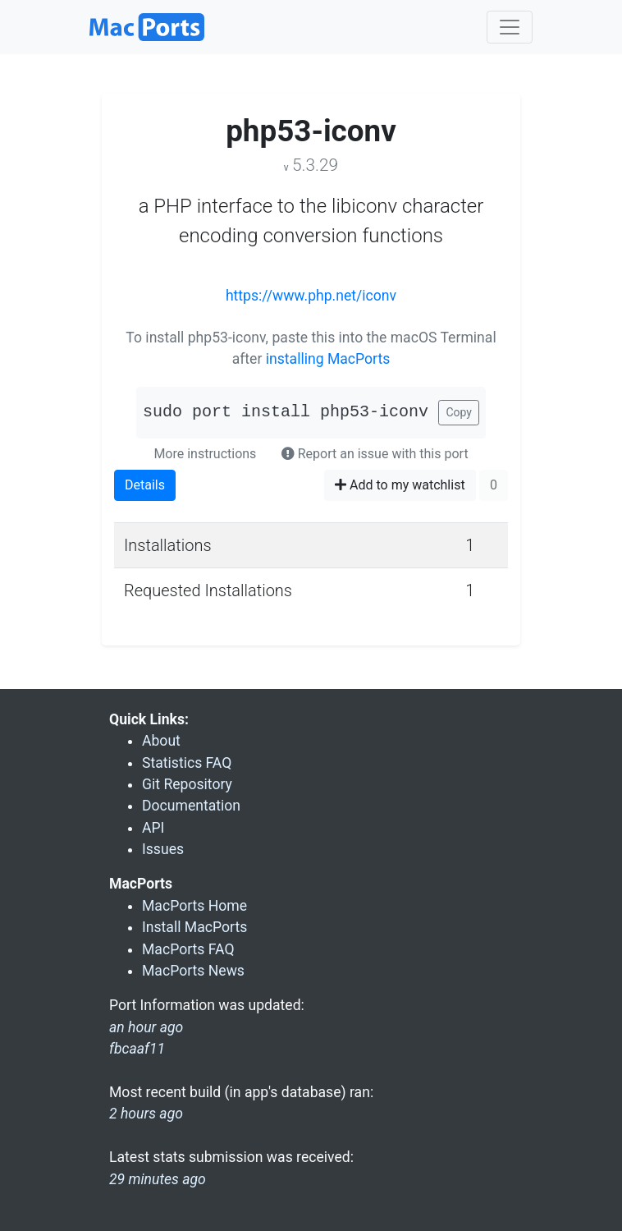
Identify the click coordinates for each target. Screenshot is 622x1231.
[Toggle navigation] (510, 27)
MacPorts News (193, 970)
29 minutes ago (157, 1179)
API (153, 828)
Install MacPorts (194, 927)
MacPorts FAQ (188, 949)
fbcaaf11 (137, 1048)
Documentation (191, 805)
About (161, 741)
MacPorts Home (194, 906)
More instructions (204, 454)
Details (145, 485)
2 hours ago (146, 1113)
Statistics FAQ (186, 763)
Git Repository (187, 784)
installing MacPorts (328, 359)
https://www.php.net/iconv (311, 295)
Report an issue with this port (375, 454)
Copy (459, 412)
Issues (163, 849)
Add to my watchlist (400, 485)
